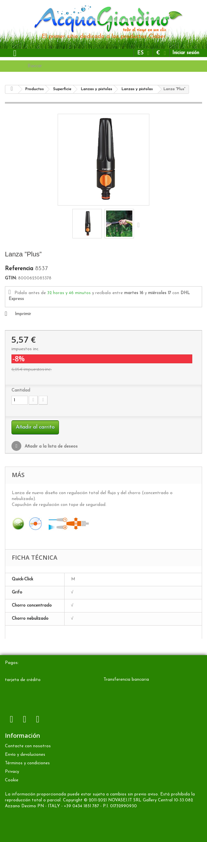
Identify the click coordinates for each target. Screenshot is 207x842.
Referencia (19, 269)
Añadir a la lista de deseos (50, 446)
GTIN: (11, 278)
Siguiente (140, 224)
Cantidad (20, 390)
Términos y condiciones (27, 763)
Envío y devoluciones (25, 754)
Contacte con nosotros (28, 746)
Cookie (11, 780)
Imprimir (23, 314)
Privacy (12, 772)
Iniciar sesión (185, 52)
